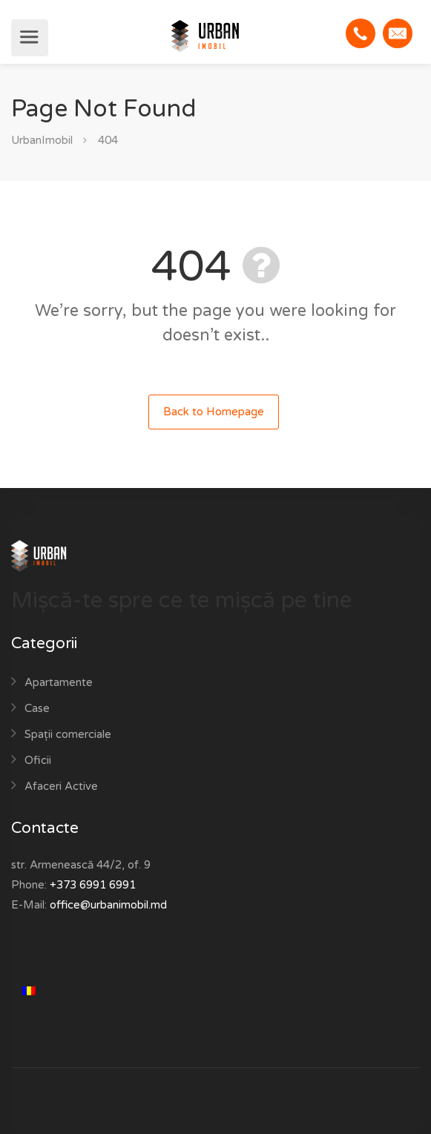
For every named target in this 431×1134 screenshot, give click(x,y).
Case (37, 708)
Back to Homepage (213, 411)
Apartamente (58, 682)
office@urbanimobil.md (108, 905)
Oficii (37, 760)
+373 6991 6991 (93, 884)
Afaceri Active (61, 786)
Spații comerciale (67, 734)
